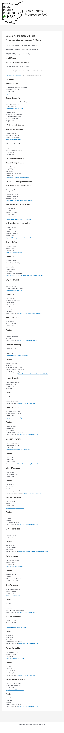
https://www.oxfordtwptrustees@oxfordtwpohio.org (33, 551)
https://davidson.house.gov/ (14, 139)
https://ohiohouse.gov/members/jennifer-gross (19, 200)
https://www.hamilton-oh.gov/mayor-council (30, 313)
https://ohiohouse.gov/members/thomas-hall (18, 219)
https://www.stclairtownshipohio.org (16, 627)
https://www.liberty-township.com (15, 418)
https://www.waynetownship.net (15, 658)
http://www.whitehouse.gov (13, 75)
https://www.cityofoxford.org (14, 252)
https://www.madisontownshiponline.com (18, 449)
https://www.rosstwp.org (13, 595)
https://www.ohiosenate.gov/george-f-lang (18, 177)
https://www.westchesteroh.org (15, 690)
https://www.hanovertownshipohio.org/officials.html (33, 374)
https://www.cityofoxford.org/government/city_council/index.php (24, 275)
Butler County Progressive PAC (36, 12)
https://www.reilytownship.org (14, 566)
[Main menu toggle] (60, 13)
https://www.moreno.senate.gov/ (15, 108)
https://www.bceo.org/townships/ (28, 340)
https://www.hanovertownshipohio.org (16, 355)
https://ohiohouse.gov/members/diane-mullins (19, 237)
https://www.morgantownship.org (15, 508)
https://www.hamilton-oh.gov (14, 290)
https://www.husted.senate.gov (15, 94)
